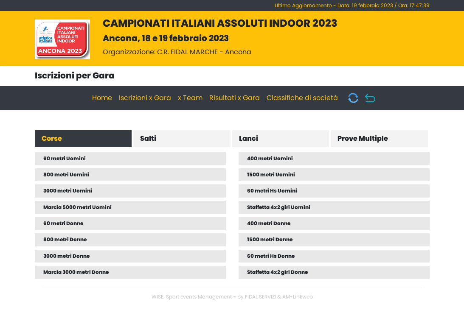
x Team (190, 98)
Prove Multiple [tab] (362, 138)
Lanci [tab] (248, 138)
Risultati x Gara (234, 98)
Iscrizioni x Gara (145, 98)
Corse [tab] (52, 138)
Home (102, 98)
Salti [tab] (148, 138)
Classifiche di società (302, 98)
